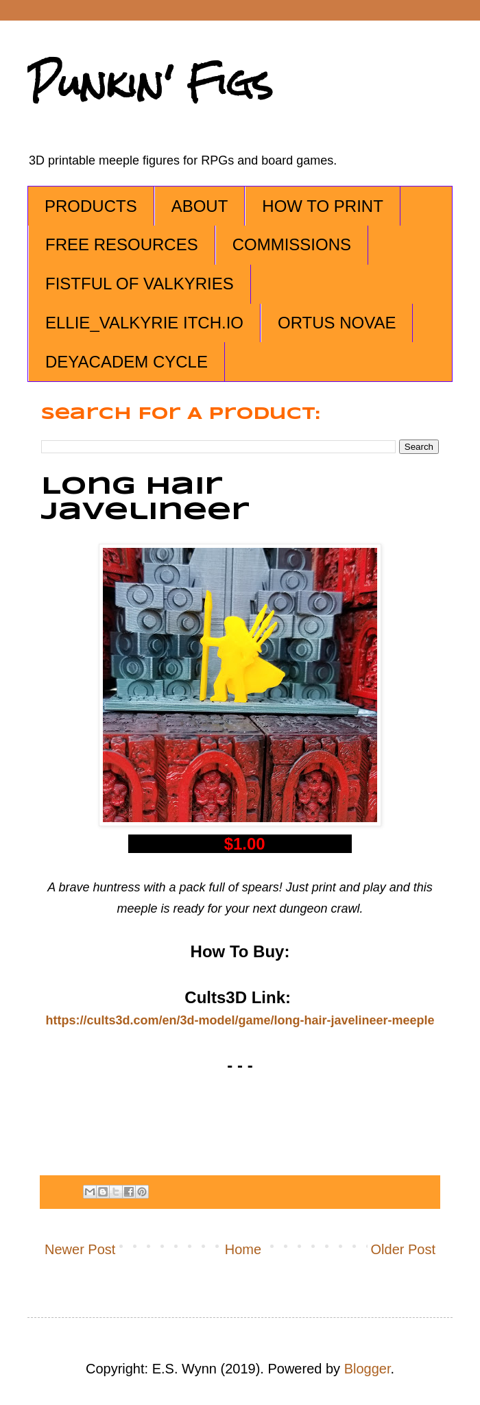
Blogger (367, 1368)
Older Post (403, 1249)
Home (243, 1249)
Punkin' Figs (150, 83)
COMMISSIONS (291, 244)
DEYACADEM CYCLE (126, 361)
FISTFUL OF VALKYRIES (139, 283)
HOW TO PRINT (322, 206)
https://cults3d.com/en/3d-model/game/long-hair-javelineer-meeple (239, 1020)
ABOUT (199, 206)
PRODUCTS (91, 206)
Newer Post (80, 1249)
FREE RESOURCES (121, 244)
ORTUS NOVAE (337, 322)
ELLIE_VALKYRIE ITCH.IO (144, 322)
